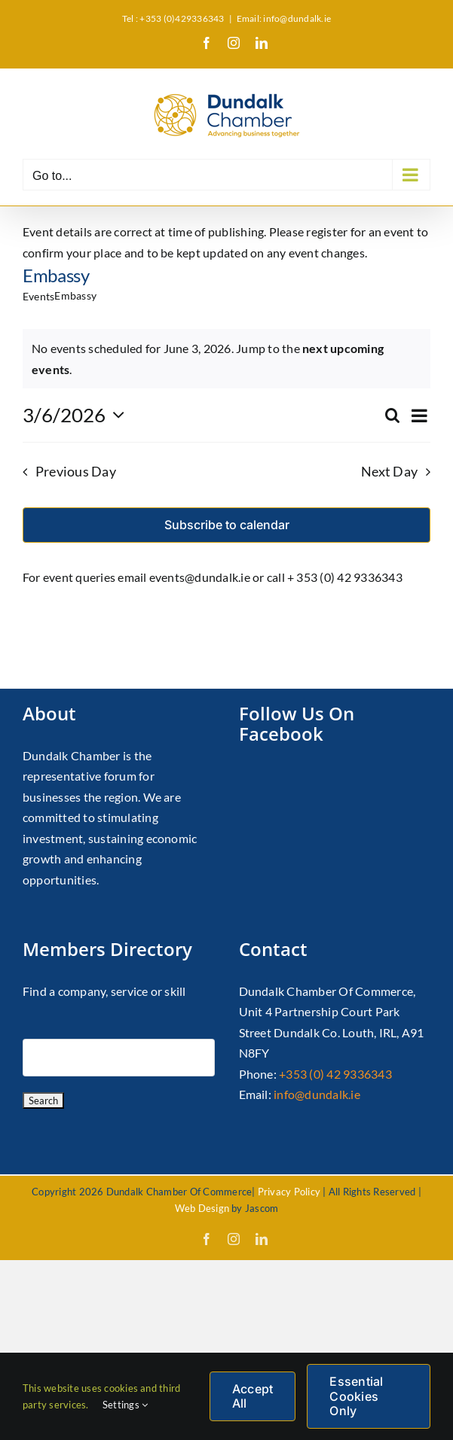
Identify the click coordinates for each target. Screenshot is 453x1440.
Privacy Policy (289, 1192)
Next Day (389, 471)
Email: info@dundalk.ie (284, 18)
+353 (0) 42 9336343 (335, 1074)
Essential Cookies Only (356, 1395)
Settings (125, 1405)
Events (38, 296)
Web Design (202, 1208)
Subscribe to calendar (226, 525)
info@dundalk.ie (317, 1094)
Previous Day (75, 471)
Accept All (252, 1396)
